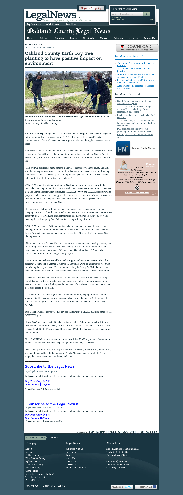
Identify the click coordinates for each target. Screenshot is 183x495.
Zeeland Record (32, 480)
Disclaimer (150, 19)
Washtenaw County (34, 464)
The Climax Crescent (35, 477)
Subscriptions (72, 452)
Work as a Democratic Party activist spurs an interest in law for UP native (136, 75)
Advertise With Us (74, 449)
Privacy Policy (32, 486)
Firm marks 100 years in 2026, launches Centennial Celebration (135, 81)
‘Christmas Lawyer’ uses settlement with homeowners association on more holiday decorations (136, 123)
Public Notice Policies (76, 467)
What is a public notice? (118, 19)
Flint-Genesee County (35, 458)
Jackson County (32, 467)
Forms (69, 455)
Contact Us (71, 461)
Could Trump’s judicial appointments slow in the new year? (134, 102)
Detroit (28, 449)
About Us (70, 458)
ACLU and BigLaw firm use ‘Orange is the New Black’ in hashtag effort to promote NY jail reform (135, 109)
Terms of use (48, 486)
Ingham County (32, 461)
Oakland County (32, 455)
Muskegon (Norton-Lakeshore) (39, 474)
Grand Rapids (31, 471)
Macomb (29, 452)
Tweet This (30, 47)
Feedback (61, 486)
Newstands (71, 464)
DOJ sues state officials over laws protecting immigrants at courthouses (134, 130)
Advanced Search (116, 17)
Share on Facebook (45, 47)
